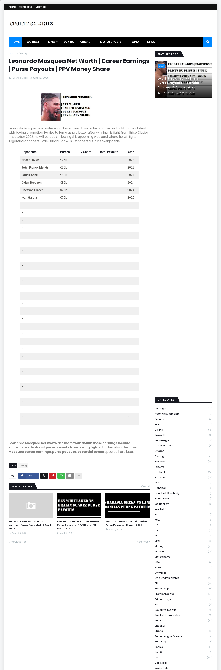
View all (145, 486)
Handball (183, 439)
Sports (183, 582)
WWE (183, 646)
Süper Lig (183, 593)
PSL (183, 556)
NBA (183, 513)
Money (183, 497)
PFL (183, 534)
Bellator (183, 370)
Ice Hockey (183, 455)
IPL (183, 465)
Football (183, 423)
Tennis (183, 598)
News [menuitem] (151, 42)
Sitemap (41, 6)
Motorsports (183, 508)
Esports (183, 418)
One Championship (183, 529)
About (12, 6)
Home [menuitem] (16, 42)
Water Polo (183, 619)
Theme (58, 665)
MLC (183, 487)
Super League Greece (183, 587)
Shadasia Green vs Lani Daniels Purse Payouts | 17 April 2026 (126, 523)
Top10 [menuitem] (134, 42)
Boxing (23, 53)
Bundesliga (183, 391)
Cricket (183, 402)
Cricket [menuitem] (86, 42)
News (183, 518)
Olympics (183, 524)
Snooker (183, 577)
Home (12, 53)
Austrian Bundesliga (183, 365)
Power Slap (183, 540)
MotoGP (183, 503)
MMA (183, 492)
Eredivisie (183, 413)
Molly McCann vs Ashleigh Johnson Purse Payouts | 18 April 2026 (30, 525)
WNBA (183, 624)
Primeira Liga (183, 550)
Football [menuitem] (32, 42)
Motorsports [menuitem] (111, 42)
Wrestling (183, 635)
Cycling (183, 407)
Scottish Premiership (183, 566)
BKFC (183, 375)
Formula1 (183, 428)
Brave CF (183, 386)
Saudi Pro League (183, 561)
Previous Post (19, 542)
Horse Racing (183, 450)
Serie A (183, 571)
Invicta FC (183, 460)
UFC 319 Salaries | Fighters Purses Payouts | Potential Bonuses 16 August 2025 (178, 83)
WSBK (183, 640)
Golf (183, 434)
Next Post (142, 542)
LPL (183, 481)
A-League (183, 360)
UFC (183, 608)
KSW (183, 471)
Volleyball (183, 614)
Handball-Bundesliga (183, 444)
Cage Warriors (183, 397)
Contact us (25, 6)
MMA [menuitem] (51, 42)
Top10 (183, 603)
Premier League (183, 545)
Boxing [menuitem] (68, 42)
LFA (183, 476)
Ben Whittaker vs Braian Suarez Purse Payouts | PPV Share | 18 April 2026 (78, 525)
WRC (183, 630)
